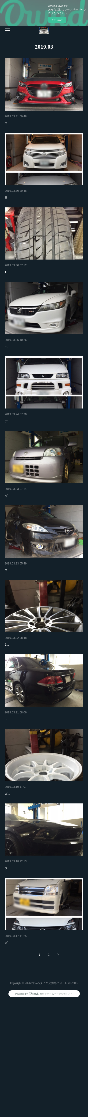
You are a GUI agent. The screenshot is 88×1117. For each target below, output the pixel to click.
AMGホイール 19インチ (22, 719)
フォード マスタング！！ (23, 964)
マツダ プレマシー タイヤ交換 (27, 633)
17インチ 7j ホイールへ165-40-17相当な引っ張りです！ (40, 298)
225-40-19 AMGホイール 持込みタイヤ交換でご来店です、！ (43, 726)
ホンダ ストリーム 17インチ (25, 373)
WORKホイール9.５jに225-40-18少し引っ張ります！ (38, 889)
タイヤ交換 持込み (18, 1050)
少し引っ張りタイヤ (19, 882)
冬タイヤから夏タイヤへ (23, 204)
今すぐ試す (57, 19)
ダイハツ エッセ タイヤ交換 (25, 546)
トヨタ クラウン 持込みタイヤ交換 (30, 801)
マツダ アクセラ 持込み (22, 123)
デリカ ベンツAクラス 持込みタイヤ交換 (35, 459)
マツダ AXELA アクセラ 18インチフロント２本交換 (37, 130)
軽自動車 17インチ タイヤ (24, 291)
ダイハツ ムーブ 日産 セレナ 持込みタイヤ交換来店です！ (41, 1057)
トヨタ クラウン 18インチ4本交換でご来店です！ (36, 808)
